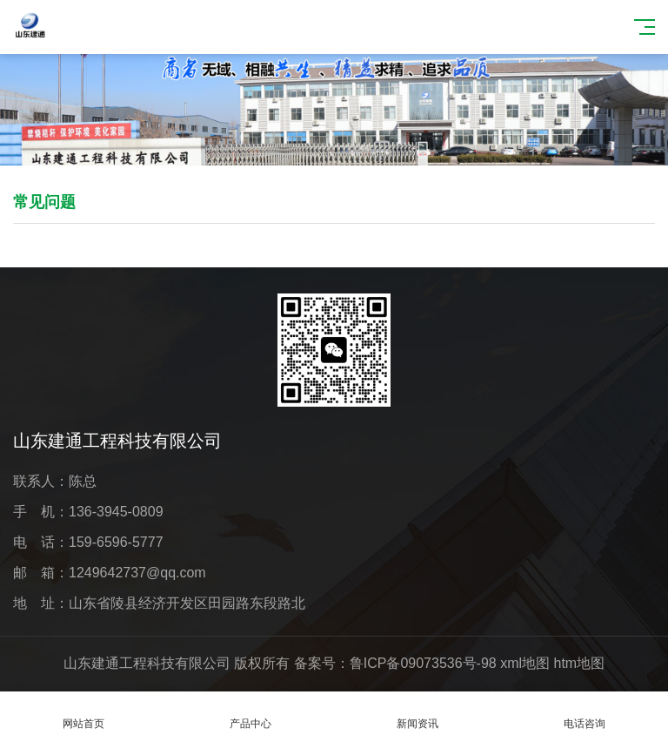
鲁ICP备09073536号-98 (423, 663)
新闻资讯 (417, 714)
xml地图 (525, 663)
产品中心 (250, 714)
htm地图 (579, 663)
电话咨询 (584, 714)
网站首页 (83, 714)
